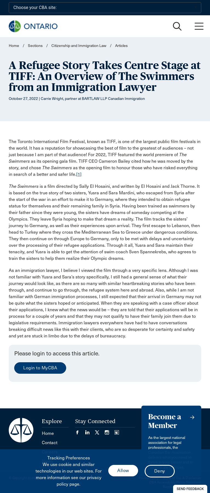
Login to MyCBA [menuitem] (40, 367)
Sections (35, 45)
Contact (49, 442)
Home (14, 45)
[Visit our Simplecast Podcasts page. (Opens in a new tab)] (117, 430)
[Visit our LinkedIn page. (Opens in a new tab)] (90, 430)
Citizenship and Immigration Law (78, 45)
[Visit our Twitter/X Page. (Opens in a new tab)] (100, 430)
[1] (78, 174)
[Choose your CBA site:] (105, 7)
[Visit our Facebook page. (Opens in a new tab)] (80, 430)
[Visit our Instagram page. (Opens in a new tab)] (110, 430)
